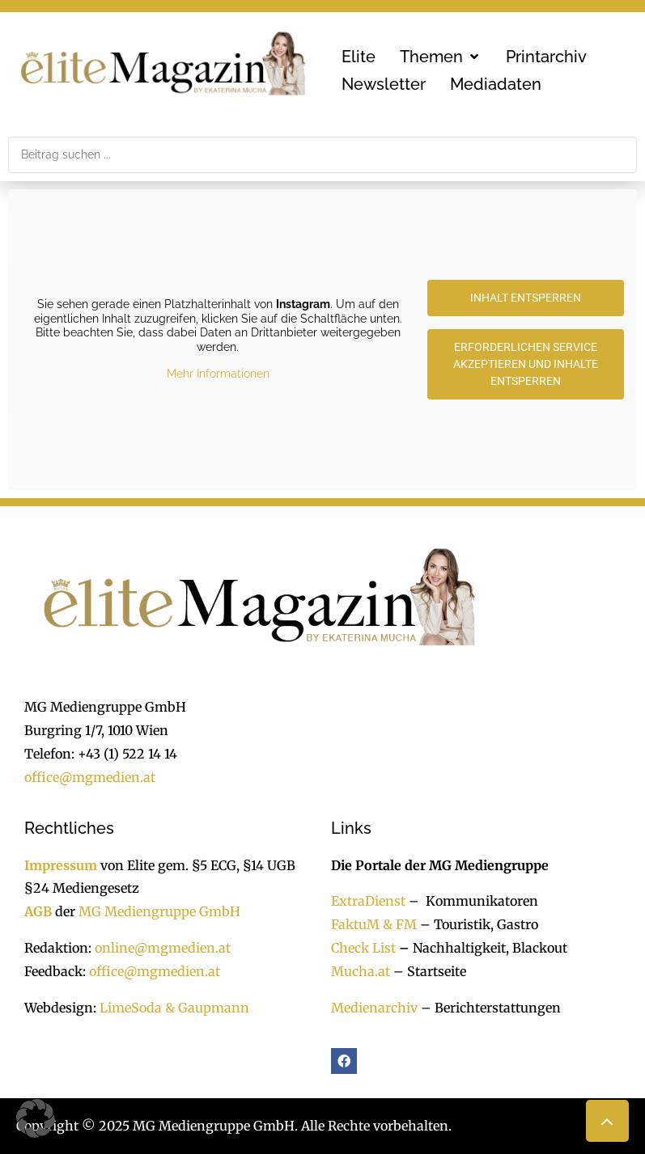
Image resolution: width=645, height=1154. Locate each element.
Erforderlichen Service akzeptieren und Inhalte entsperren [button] (525, 363)
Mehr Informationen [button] (218, 374)
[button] (440, 56)
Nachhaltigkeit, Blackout (481, 948)
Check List (363, 948)
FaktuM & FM (374, 924)
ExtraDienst (368, 901)
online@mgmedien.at (163, 948)
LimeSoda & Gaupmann (174, 1008)
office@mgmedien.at (89, 777)
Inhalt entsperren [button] (525, 297)
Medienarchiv (374, 1008)
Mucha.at (360, 971)
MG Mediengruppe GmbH (159, 911)
